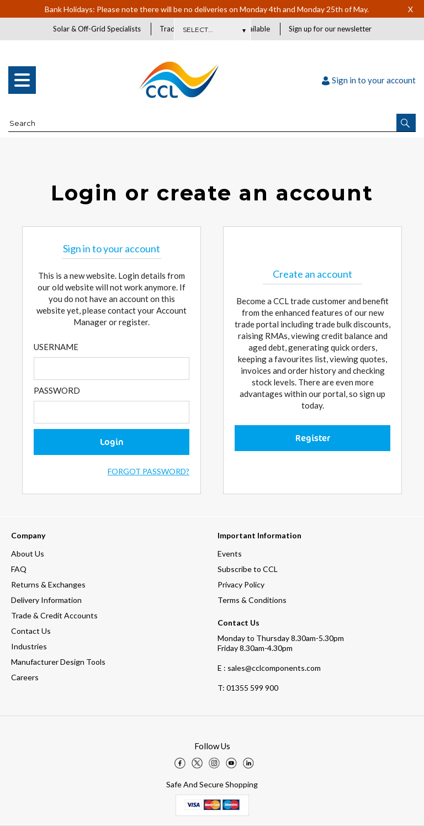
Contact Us (31, 631)
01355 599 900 (248, 687)
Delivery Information (46, 600)
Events (230, 553)
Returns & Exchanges (48, 584)
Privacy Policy (241, 584)
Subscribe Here (212, 29)
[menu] (22, 80)
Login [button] (112, 442)
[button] (406, 123)
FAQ (18, 569)
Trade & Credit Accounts (54, 615)
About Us (27, 553)
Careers (25, 677)
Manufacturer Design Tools (58, 661)
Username (56, 347)
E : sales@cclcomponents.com (269, 668)
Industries (29, 646)
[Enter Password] (111, 412)
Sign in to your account (369, 80)
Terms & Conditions (252, 600)
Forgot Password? (148, 471)
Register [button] (312, 438)
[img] (180, 763)
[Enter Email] (111, 369)
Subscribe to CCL (248, 569)
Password (57, 391)
